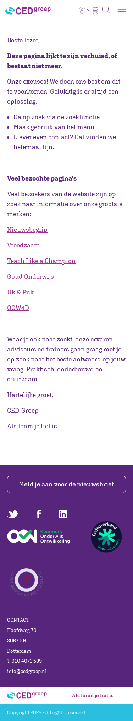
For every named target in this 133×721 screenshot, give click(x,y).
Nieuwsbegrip (27, 229)
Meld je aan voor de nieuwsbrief (66, 484)
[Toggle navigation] (121, 11)
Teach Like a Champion (41, 261)
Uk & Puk (20, 292)
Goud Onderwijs (30, 276)
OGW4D (18, 308)
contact (59, 137)
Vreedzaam (23, 245)
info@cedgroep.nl (26, 671)
